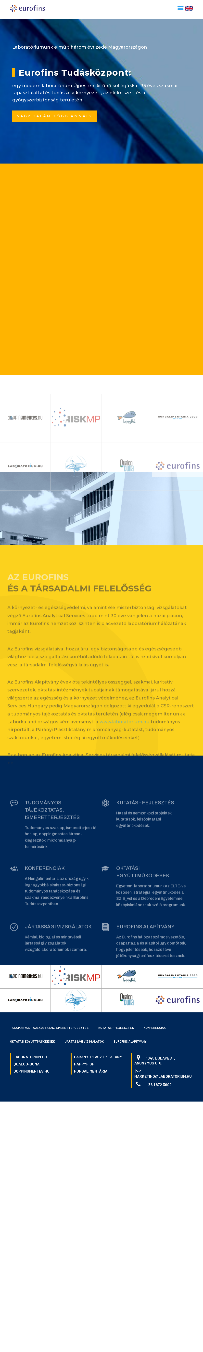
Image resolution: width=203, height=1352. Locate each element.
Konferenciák (155, 1028)
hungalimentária (90, 1071)
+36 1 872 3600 (159, 1084)
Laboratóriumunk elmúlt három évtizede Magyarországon (79, 47)
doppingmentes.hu (31, 1071)
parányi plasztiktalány (98, 1056)
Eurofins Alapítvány (130, 1041)
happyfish (84, 1064)
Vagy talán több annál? (54, 116)
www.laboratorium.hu (125, 724)
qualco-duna (26, 1064)
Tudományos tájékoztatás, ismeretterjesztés (49, 1028)
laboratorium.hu (30, 1056)
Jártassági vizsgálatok (84, 1041)
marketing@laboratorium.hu (163, 1076)
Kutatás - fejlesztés (116, 1028)
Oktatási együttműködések (32, 1041)
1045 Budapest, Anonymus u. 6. (154, 1060)
